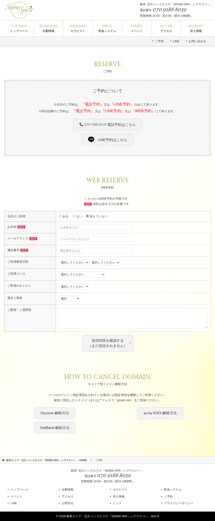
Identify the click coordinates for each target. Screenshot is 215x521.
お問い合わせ (197, 41)
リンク (117, 503)
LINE (176, 41)
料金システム (107, 28)
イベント (136, 28)
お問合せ (67, 503)
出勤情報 (48, 28)
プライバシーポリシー (178, 503)
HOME (46, 460)
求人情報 (196, 28)
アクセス (166, 28)
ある (64, 216)
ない (77, 216)
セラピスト (77, 28)
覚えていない (97, 216)
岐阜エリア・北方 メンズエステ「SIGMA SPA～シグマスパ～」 (109, 516)
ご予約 (159, 41)
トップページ (18, 28)
